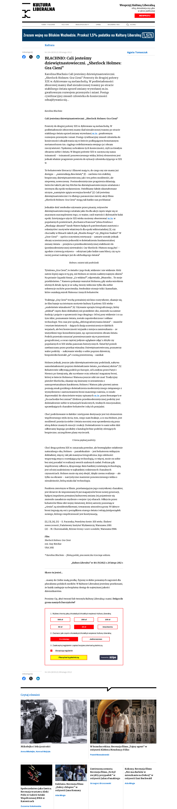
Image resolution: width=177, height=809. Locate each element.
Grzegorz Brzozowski (100, 783)
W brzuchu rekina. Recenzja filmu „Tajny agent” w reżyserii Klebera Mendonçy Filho (118, 748)
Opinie (98, 24)
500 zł (60, 620)
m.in (94, 133)
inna (108, 627)
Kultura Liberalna (38, 10)
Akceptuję (64, 651)
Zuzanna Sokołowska (31, 806)
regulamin (68, 651)
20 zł (84, 627)
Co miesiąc (64, 639)
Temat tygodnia (48, 24)
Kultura (65, 24)
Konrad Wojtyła (43, 752)
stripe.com (109, 657)
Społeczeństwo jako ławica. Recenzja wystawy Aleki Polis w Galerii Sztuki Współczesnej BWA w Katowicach (36, 795)
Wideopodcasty (82, 24)
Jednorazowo (95, 639)
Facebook (24, 57)
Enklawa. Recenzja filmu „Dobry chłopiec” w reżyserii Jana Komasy (69, 787)
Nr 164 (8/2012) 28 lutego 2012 (58, 52)
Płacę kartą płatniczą (69, 657)
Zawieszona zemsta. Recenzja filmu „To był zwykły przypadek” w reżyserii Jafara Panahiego (105, 773)
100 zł (107, 620)
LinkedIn (38, 57)
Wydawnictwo (114, 24)
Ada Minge (60, 795)
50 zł (60, 627)
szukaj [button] (133, 24)
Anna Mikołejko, (28, 752)
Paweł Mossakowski (99, 755)
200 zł (84, 620)
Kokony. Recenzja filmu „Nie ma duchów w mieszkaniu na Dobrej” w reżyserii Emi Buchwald (139, 773)
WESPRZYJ (144, 16)
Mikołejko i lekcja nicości (35, 746)
